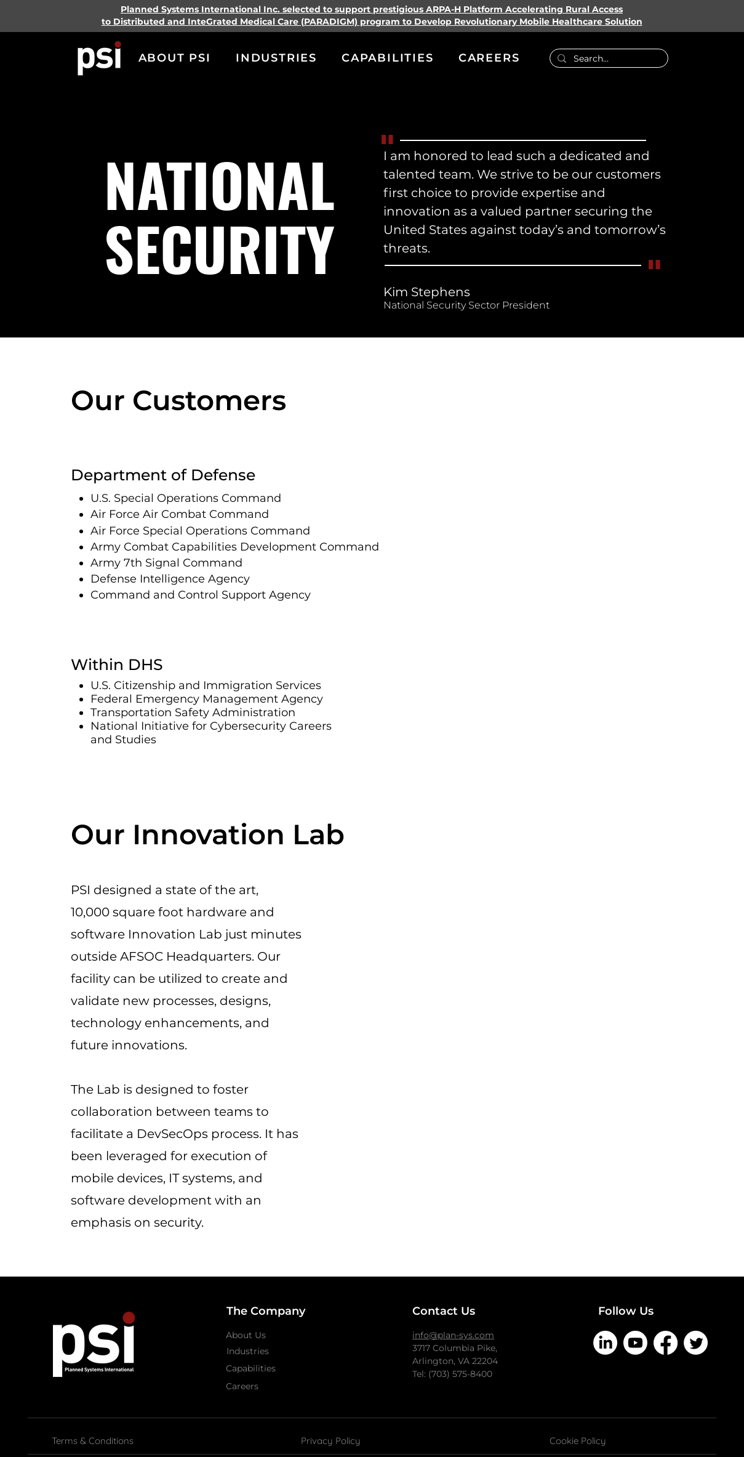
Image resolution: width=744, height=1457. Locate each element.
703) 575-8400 (461, 1373)
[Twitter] (696, 1343)
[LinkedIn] (605, 1343)
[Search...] (608, 58)
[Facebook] (666, 1343)
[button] (175, 58)
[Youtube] (635, 1343)
